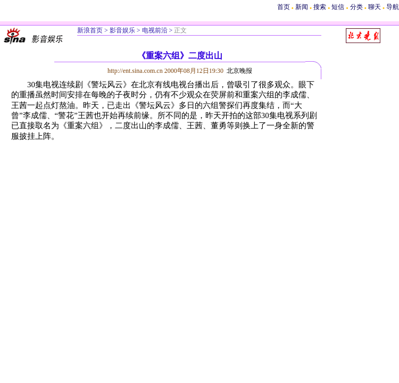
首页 (283, 7)
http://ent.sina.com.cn (135, 70)
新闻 (301, 7)
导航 (392, 7)
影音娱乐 (122, 30)
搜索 (320, 7)
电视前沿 (155, 30)
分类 (356, 7)
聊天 (374, 7)
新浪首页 (90, 30)
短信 (337, 7)
